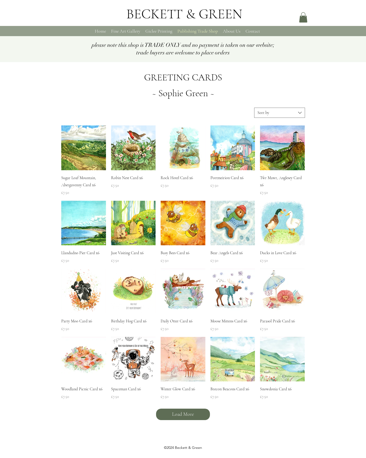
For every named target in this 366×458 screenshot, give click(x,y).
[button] (303, 17)
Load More (183, 414)
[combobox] (279, 113)
